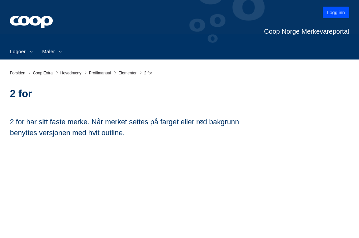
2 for (148, 73)
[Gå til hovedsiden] (31, 21)
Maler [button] (48, 51)
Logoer (18, 51)
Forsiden (17, 73)
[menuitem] (23, 51)
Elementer (127, 73)
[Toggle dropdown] (31, 51)
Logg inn (336, 12)
